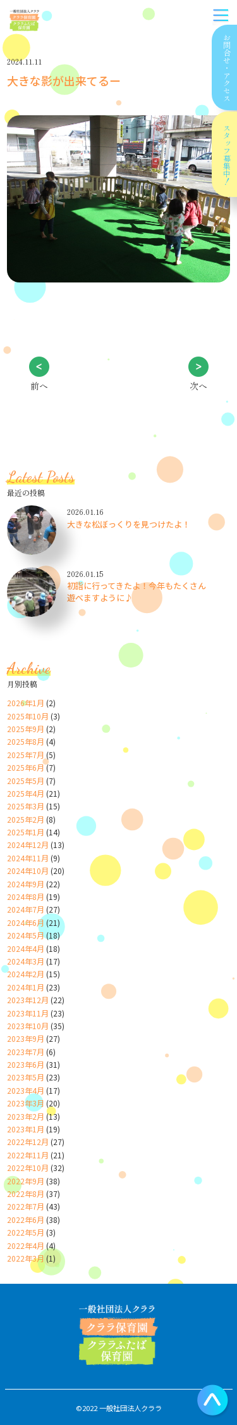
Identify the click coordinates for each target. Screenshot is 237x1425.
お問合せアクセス (226, 68)
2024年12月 (28, 844)
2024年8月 (25, 896)
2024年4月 (25, 948)
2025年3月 (25, 806)
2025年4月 (25, 793)
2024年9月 (25, 883)
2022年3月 (25, 1258)
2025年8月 (25, 741)
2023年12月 (28, 999)
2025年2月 (25, 819)
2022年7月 (25, 1206)
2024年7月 (25, 909)
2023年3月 (25, 1103)
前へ (39, 385)
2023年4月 (25, 1090)
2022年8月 (25, 1193)
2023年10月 (28, 1025)
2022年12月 (28, 1141)
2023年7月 (25, 1051)
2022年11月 (28, 1155)
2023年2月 (25, 1116)
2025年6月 (25, 767)
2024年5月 (25, 935)
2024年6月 (25, 922)
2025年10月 (28, 716)
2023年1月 (25, 1129)
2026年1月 (25, 702)
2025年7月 (25, 754)
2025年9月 (25, 728)
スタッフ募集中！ (226, 154)
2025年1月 (25, 831)
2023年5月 (25, 1077)
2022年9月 (25, 1180)
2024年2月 (25, 973)
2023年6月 (25, 1064)
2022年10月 (28, 1167)
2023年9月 (25, 1038)
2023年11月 (28, 1013)
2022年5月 (25, 1232)
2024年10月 (28, 870)
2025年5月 (25, 780)
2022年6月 (25, 1219)
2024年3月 (25, 961)
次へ (198, 385)
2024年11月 (28, 857)
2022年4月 (25, 1245)
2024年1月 (25, 987)
